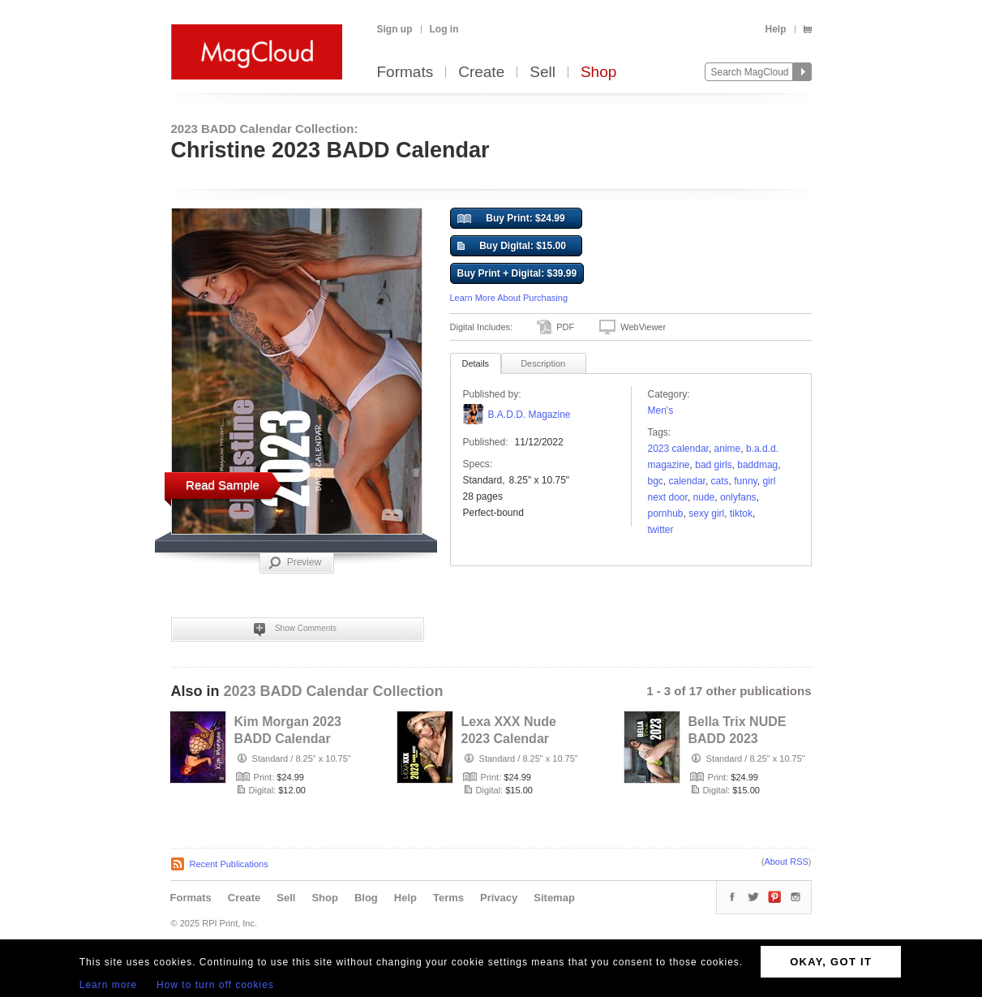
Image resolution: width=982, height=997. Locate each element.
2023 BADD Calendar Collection (334, 691)
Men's (661, 410)
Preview (295, 563)
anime (727, 448)
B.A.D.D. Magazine (529, 414)
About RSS (786, 861)
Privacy (498, 898)
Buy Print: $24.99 (511, 219)
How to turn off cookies (215, 985)
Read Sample (222, 485)
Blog (366, 898)
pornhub (666, 513)
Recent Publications (229, 864)
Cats (720, 481)
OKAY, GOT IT (831, 962)
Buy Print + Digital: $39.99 (517, 273)
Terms (448, 898)
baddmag (757, 465)
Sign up (395, 29)
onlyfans (738, 497)
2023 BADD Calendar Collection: (264, 128)
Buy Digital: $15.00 (511, 246)
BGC (655, 481)
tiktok (741, 513)
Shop (598, 72)
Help (775, 29)
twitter (661, 529)
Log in (444, 29)
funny (745, 481)
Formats (405, 72)
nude (704, 497)
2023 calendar (678, 448)
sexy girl (706, 513)
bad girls (713, 465)
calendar (687, 481)
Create (481, 72)
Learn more (108, 985)
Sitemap (554, 898)
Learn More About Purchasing (509, 298)
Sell (542, 72)
